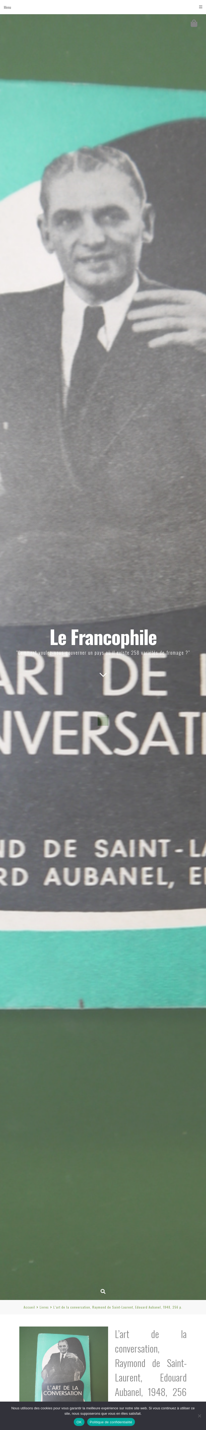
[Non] (199, 1415)
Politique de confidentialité (111, 1422)
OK (79, 1422)
